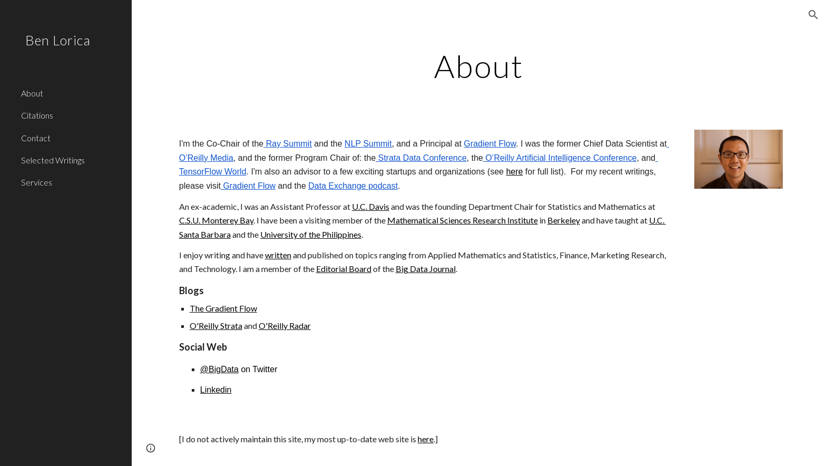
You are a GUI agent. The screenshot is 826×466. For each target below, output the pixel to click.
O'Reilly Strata (216, 326)
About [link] (32, 93)
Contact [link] (36, 138)
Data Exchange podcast (353, 185)
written (278, 255)
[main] (479, 66)
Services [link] (36, 182)
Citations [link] (37, 115)
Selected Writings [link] (53, 160)
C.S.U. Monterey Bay (216, 220)
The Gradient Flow (223, 308)
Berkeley (563, 220)
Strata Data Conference (421, 157)
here (514, 171)
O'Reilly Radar (285, 326)
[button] (813, 14)
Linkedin (216, 389)
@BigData (219, 369)
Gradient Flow (490, 143)
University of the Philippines (310, 234)
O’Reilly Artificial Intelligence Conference (560, 157)
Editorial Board (343, 269)
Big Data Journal (426, 269)
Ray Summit (287, 143)
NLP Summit (368, 143)
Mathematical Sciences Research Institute (462, 220)
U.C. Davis (370, 206)
